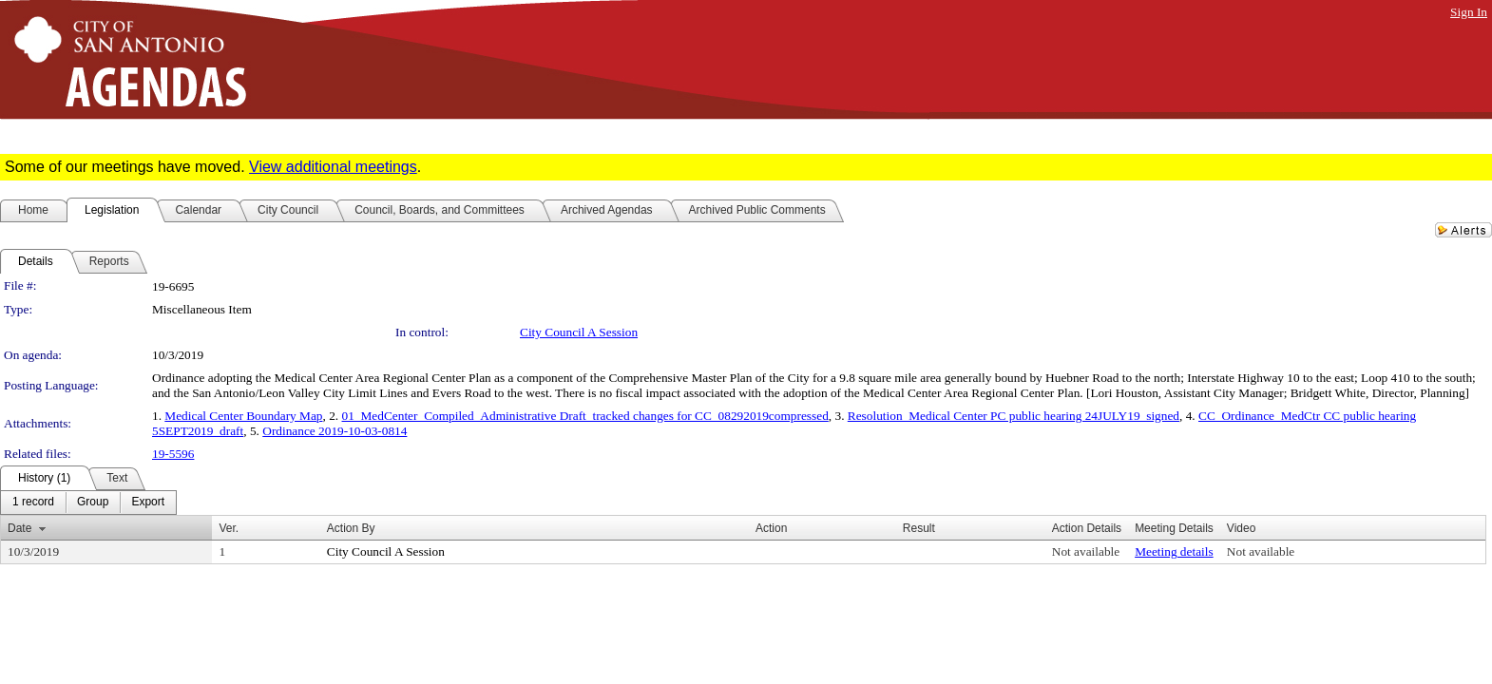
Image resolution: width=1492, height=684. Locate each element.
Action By (351, 528)
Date (19, 528)
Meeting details (1174, 551)
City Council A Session (579, 332)
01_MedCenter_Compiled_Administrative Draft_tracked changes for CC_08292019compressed (585, 415)
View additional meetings (333, 167)
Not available (1085, 551)
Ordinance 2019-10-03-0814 (334, 431)
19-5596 (173, 453)
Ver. (229, 528)
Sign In (1468, 12)
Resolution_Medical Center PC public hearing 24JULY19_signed (1013, 415)
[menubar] (88, 502)
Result (919, 528)
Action (771, 528)
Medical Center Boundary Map (243, 415)
